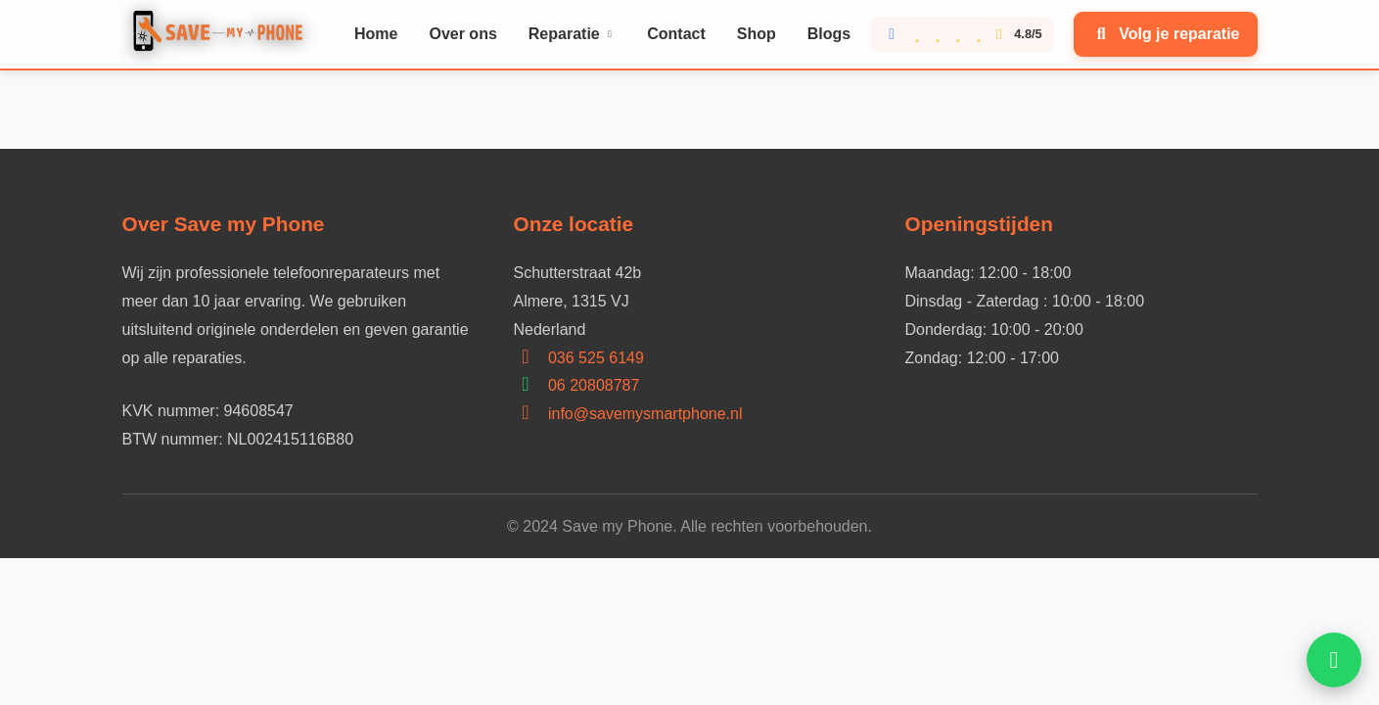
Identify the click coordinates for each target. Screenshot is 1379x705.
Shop (756, 33)
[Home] (222, 34)
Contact (676, 33)
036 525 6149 (596, 358)
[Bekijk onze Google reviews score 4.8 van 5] (961, 34)
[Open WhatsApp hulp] (1334, 660)
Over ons (462, 33)
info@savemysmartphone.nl (645, 413)
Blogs (828, 33)
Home (375, 33)
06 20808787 (593, 385)
